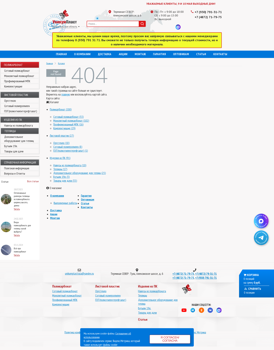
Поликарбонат (13, 65)
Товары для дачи (13, 151)
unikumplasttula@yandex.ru (79, 273)
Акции (123, 54)
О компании (82, 54)
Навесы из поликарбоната (18, 125)
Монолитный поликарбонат (19, 76)
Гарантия (159, 54)
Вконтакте (171, 27)
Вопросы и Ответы (14, 173)
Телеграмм (157, 27)
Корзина (253, 275)
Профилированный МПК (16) (68, 124)
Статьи (201, 54)
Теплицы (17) (60, 169)
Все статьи (33, 181)
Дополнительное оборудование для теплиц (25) (79, 173)
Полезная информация (16, 168)
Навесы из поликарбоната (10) (69, 165)
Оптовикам (181, 54)
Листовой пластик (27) (62, 136)
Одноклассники (164, 27)
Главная (61, 54)
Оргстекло (10, 101)
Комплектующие (13, 86)
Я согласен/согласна (170, 339)
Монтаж (140, 54)
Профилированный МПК (17, 81)
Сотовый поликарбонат (17, 71)
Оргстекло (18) (61, 143)
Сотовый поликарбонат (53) (68, 117)
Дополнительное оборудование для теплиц (19, 139)
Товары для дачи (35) (65, 181)
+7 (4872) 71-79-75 (208, 17)
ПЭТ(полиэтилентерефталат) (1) (70, 151)
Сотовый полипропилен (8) (67, 147)
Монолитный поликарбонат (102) (71, 121)
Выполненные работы (65, 203)
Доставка (104, 54)
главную (65, 94)
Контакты (220, 54)
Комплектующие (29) (64, 128)
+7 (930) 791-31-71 (208, 12)
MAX (178, 27)
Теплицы (142, 295)
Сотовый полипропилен (17, 106)
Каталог (61, 63)
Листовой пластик (16, 95)
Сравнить (252, 289)
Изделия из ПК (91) (60, 158)
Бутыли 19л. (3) (61, 177)
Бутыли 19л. (10, 146)
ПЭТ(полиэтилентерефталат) (20, 111)
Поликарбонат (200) (61, 109)
